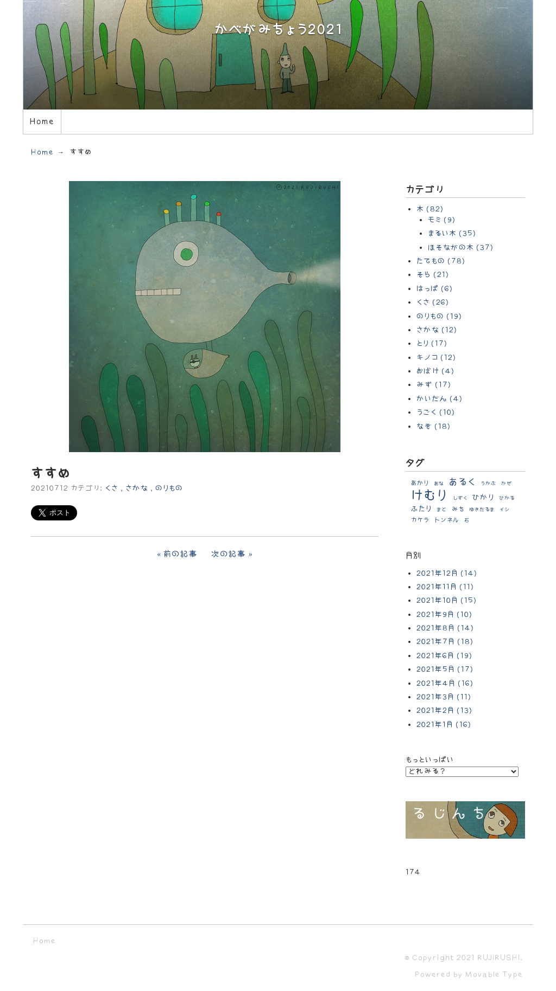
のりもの (169, 488)
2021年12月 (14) (446, 573)
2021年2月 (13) (444, 710)
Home (41, 121)
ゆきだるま (482, 509)
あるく (462, 482)
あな (439, 483)
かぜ (507, 483)
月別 (414, 556)
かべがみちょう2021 (278, 30)
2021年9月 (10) (444, 614)
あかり (420, 483)
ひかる (507, 498)
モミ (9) (442, 220)
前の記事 (180, 554)
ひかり (483, 497)
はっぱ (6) (434, 289)
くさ (111, 488)
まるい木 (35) (452, 233)
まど (442, 509)
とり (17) (431, 343)
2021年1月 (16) (443, 724)
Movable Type (494, 974)
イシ (505, 509)
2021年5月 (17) (444, 669)
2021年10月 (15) (446, 600)
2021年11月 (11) (445, 587)
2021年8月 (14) (445, 628)
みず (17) (433, 385)
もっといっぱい (430, 760)
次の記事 (229, 554)
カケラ (420, 520)
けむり (429, 495)
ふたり (421, 509)
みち (458, 509)
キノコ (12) (436, 357)
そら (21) (432, 275)
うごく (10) (435, 412)
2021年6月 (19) (444, 656)
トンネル (446, 520)
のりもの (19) (439, 316)
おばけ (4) (435, 371)
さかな (136, 488)
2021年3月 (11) (443, 697)
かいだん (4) (439, 399)
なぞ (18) (433, 426)
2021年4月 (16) (444, 683)
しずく (460, 498)
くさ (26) (432, 302)
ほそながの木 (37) (461, 247)
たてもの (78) (440, 261)
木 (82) (430, 209)
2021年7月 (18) (444, 642)
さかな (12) (436, 330)
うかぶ (488, 483)
